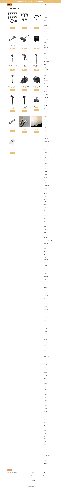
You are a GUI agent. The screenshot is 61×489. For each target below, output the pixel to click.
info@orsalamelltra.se (22, 474)
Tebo (45, 414)
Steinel (45, 395)
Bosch (45, 67)
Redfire (45, 346)
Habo (45, 178)
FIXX (45, 134)
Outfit (45, 305)
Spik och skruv (33, 479)
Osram (45, 304)
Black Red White (47, 62)
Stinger (45, 396)
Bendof (45, 54)
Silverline (46, 370)
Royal (45, 349)
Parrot (45, 308)
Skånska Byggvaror (47, 371)
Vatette (45, 439)
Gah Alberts (46, 142)
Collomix (45, 93)
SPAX (45, 385)
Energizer (46, 115)
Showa (45, 365)
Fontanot (46, 139)
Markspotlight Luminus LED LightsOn (12, 67)
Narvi (45, 283)
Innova (45, 214)
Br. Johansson (46, 70)
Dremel (45, 103)
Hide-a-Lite (46, 192)
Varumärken (51, 5)
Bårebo (46, 46)
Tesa (45, 423)
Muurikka (46, 280)
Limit (45, 246)
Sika (45, 368)
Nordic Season (46, 291)
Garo (45, 147)
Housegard (46, 203)
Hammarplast (46, 186)
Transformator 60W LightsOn (36, 87)
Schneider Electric (47, 357)
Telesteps (46, 418)
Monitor (45, 275)
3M (45, 13)
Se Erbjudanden (40, 1)
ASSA (45, 35)
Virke (32, 482)
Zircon (45, 464)
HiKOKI (45, 194)
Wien (45, 451)
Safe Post (46, 352)
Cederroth (46, 81)
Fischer (45, 131)
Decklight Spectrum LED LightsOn (24, 25)
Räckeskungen (46, 341)
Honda (45, 200)
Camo (45, 76)
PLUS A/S (46, 330)
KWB (45, 238)
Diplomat (46, 98)
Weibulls (46, 448)
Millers (45, 269)
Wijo (45, 453)
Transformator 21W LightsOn (24, 87)
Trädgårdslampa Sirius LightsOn (24, 108)
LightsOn (46, 244)
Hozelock (46, 205)
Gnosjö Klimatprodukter (48, 158)
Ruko (45, 351)
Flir (45, 137)
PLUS (45, 329)
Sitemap (44, 478)
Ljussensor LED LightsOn (36, 46)
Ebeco (45, 106)
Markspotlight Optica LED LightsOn (36, 67)
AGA (45, 23)
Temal (45, 420)
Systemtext (46, 409)
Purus (45, 338)
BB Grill (45, 51)
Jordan (45, 227)
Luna (45, 252)
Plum (45, 327)
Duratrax (45, 104)
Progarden (46, 335)
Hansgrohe (46, 189)
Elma (45, 114)
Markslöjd (46, 260)
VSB (45, 445)
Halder (45, 184)
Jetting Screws (46, 224)
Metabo (45, 263)
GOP (45, 161)
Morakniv (46, 277)
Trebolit (45, 434)
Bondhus (45, 65)
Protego (45, 337)
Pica (45, 319)
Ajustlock (45, 24)
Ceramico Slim (46, 82)
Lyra (45, 255)
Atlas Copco (46, 40)
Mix (45, 274)
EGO (45, 111)
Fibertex (45, 128)
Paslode (46, 310)
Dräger (46, 101)
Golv (26, 5)
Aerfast (45, 21)
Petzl (45, 315)
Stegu (45, 393)
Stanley (46, 390)
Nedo (45, 285)
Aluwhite (45, 27)
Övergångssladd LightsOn (36, 107)
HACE (45, 181)
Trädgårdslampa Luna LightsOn (12, 108)
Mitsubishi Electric (47, 272)
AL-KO (45, 26)
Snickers (46, 379)
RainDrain (46, 343)
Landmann (46, 239)
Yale (45, 462)
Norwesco (46, 297)
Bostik (45, 68)
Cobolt (45, 92)
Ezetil (45, 120)
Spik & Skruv (41, 5)
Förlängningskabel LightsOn (12, 46)
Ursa (45, 436)
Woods (46, 461)
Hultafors (46, 206)
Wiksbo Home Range (47, 456)
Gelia (45, 148)
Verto (45, 442)
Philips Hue (46, 318)
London (46, 250)
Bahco (45, 45)
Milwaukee (46, 271)
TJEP (45, 428)
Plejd (45, 324)
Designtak (46, 95)
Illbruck (45, 213)
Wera (45, 450)
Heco (45, 191)
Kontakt (44, 473)
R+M (45, 340)
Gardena (46, 145)
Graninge (46, 164)
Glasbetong (46, 153)
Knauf (45, 233)
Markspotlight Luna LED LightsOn (24, 67)
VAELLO (45, 437)
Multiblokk (46, 279)
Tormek (45, 431)
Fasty (45, 123)
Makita (45, 257)
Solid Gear (46, 382)
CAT (45, 79)
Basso (45, 49)
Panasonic (46, 307)
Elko (45, 112)
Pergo (45, 313)
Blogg (46, 5)
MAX (45, 261)
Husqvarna (46, 208)
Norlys (45, 294)
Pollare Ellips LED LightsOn (12, 87)
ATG (45, 37)
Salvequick (46, 354)
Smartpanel (46, 376)
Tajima (45, 412)
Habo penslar (46, 180)
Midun (45, 266)
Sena (45, 362)
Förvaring (35, 5)
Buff (45, 73)
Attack (45, 43)
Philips (45, 316)
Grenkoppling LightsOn (24, 46)
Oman (45, 299)
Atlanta (46, 38)
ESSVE (45, 117)
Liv (45, 249)
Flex (45, 136)
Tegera (45, 417)
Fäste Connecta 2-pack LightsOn (12, 150)
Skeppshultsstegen (47, 374)
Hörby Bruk (46, 202)
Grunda (46, 173)
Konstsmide (46, 236)
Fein (45, 126)
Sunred (45, 403)
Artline (45, 34)
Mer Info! (12, 29)
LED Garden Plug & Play (48, 241)
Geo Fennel (46, 150)
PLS (45, 326)
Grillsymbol (46, 169)
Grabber (46, 162)
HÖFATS (45, 197)
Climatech (46, 89)
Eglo (45, 109)
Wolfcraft (46, 459)
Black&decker (46, 60)
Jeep (45, 222)
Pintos (45, 321)
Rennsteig (46, 348)
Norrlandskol (46, 296)
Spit (45, 387)
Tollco (45, 429)
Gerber (45, 151)
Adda (45, 16)
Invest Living (46, 217)
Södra (45, 381)
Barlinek (46, 48)
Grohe (45, 170)
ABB (45, 15)
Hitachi (45, 195)
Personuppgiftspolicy (46, 476)
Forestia (45, 140)
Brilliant (45, 71)
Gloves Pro (46, 156)
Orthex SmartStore (47, 302)
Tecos (45, 415)
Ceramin (46, 84)
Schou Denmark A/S (47, 359)
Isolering (30, 5)
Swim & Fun (46, 407)
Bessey (45, 57)
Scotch (45, 360)
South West (46, 384)
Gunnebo (46, 175)
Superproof (46, 404)
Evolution (46, 118)
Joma (45, 225)
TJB (45, 426)
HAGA (45, 183)
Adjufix (45, 18)
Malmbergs (46, 258)
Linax (45, 247)
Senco (45, 363)
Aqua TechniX (46, 29)
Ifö (45, 211)
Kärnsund (46, 230)
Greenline (46, 167)
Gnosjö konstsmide (47, 159)
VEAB (45, 440)
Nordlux (46, 293)
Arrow (45, 32)
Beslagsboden (47, 56)
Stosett (45, 398)
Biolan (45, 59)
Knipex (45, 235)
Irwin (45, 219)
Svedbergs (46, 406)
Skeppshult (46, 373)
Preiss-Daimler (46, 332)
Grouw (45, 172)
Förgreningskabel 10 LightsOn (36, 25)
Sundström (46, 401)
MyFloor (46, 282)
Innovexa (45, 216)
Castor (45, 78)
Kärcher (46, 228)
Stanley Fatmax (47, 392)
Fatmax (45, 125)
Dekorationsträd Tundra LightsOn (36, 129)
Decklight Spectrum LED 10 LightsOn (12, 25)
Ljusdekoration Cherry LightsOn (24, 129)
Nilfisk (45, 288)
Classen (46, 87)
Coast (45, 90)
